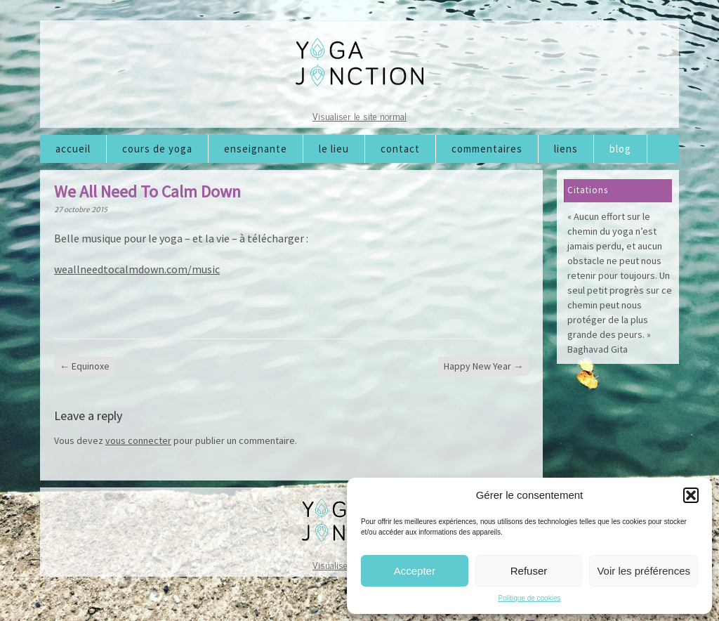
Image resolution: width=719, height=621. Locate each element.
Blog (620, 148)
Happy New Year (483, 366)
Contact (400, 148)
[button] (691, 495)
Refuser (529, 571)
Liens (566, 148)
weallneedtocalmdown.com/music (137, 269)
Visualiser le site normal (359, 115)
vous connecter (138, 440)
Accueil (73, 148)
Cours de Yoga (157, 148)
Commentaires (486, 148)
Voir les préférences (643, 571)
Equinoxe (85, 366)
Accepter (414, 571)
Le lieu (334, 148)
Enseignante (255, 148)
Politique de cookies (530, 598)
